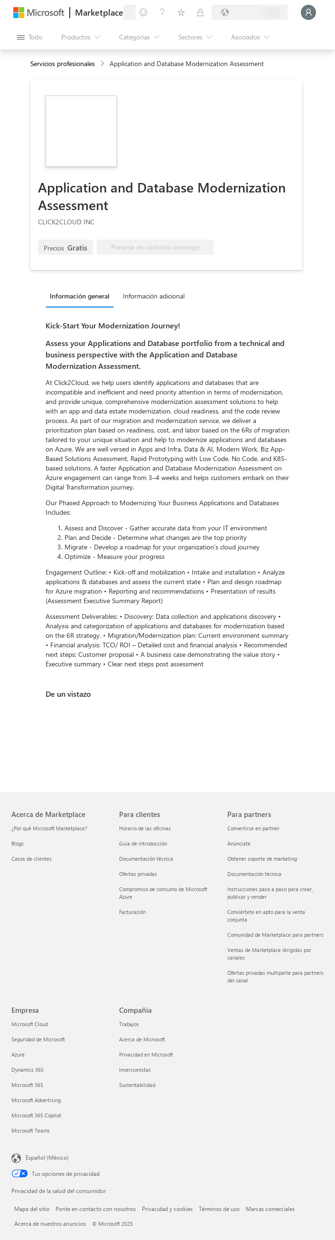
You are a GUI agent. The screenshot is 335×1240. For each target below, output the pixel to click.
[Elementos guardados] (181, 12)
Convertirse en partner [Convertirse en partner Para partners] (253, 828)
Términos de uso (219, 1208)
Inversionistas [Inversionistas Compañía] (135, 1069)
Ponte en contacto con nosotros (96, 1208)
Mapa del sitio (31, 1208)
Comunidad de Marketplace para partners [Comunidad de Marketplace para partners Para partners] (275, 934)
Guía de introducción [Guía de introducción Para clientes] (143, 843)
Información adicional (154, 295)
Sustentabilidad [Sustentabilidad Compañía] (137, 1084)
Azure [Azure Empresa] (18, 1054)
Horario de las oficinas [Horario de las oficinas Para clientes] (145, 828)
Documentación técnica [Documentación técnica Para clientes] (146, 858)
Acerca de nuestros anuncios (50, 1223)
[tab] (82, 295)
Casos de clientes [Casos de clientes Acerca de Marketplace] (31, 858)
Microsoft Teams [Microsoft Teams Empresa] (30, 1130)
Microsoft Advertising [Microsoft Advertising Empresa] (36, 1100)
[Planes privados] (200, 12)
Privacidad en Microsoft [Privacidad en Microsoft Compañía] (146, 1054)
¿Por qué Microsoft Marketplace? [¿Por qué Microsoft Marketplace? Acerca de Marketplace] (49, 828)
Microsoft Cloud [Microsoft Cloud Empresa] (29, 1024)
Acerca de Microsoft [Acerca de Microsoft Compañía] (142, 1039)
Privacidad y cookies (167, 1208)
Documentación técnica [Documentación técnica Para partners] (254, 873)
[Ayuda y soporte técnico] (162, 12)
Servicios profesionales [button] (62, 63)
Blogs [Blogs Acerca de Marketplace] (17, 843)
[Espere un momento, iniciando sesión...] (308, 12)
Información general (80, 295)
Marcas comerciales (270, 1208)
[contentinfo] (103, 63)
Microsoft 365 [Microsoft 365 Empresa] (27, 1084)
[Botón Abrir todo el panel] (29, 37)
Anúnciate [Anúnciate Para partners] (239, 843)
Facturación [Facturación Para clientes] (132, 911)
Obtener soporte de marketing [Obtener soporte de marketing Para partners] (262, 858)
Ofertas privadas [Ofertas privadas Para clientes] (138, 873)
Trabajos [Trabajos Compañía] (129, 1024)
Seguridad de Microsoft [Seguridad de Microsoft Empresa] (38, 1039)
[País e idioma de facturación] (250, 12)
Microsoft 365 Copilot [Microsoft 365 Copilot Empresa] (36, 1115)
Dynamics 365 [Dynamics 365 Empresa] (27, 1069)
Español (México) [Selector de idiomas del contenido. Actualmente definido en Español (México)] (47, 1157)
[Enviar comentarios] (143, 12)
